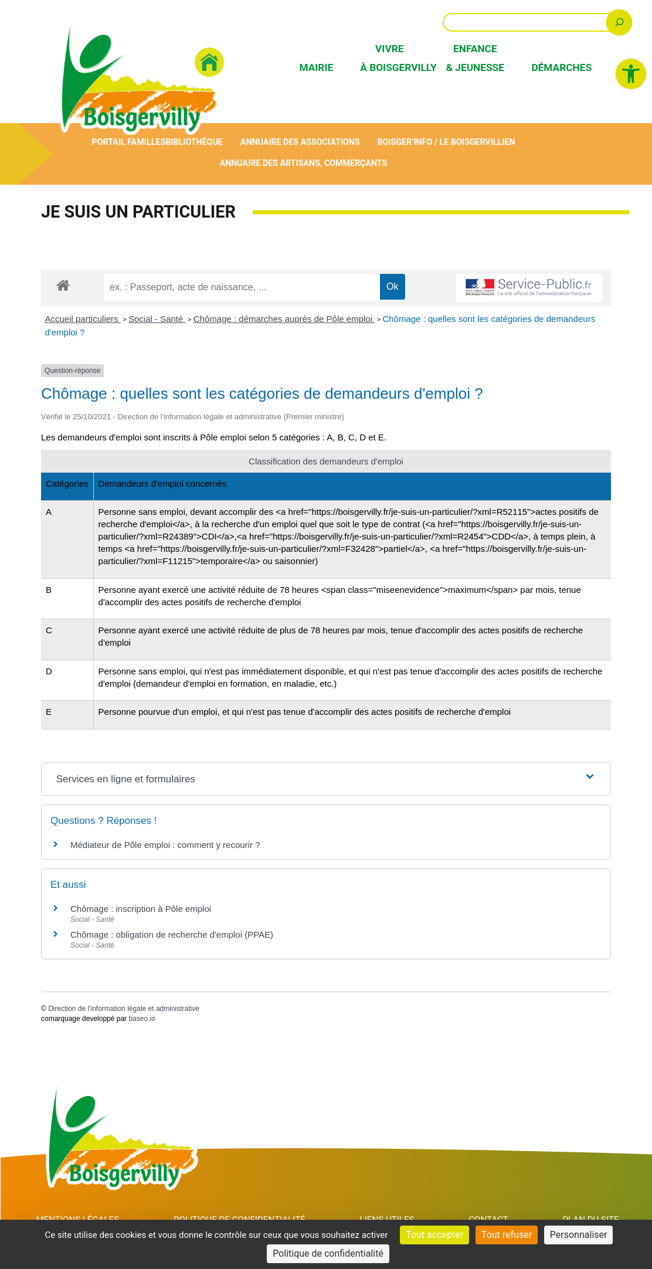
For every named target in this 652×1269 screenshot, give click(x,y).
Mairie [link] (316, 67)
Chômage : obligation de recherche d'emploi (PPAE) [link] (171, 935)
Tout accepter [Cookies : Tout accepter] (434, 1234)
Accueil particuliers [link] (83, 319)
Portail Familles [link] (127, 142)
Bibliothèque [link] (193, 142)
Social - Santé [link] (157, 319)
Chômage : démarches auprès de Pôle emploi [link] (284, 319)
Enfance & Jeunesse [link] (475, 58)
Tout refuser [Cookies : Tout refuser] (506, 1234)
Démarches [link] (560, 67)
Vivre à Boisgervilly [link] (389, 58)
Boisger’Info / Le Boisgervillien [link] (448, 142)
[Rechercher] (619, 22)
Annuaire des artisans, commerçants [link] (303, 163)
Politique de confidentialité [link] (328, 1253)
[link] (631, 74)
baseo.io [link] (141, 1018)
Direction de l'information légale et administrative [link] (123, 1009)
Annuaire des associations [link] (300, 142)
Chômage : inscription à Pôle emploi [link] (140, 909)
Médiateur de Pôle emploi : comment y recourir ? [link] (165, 845)
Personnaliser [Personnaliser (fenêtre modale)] (578, 1234)
